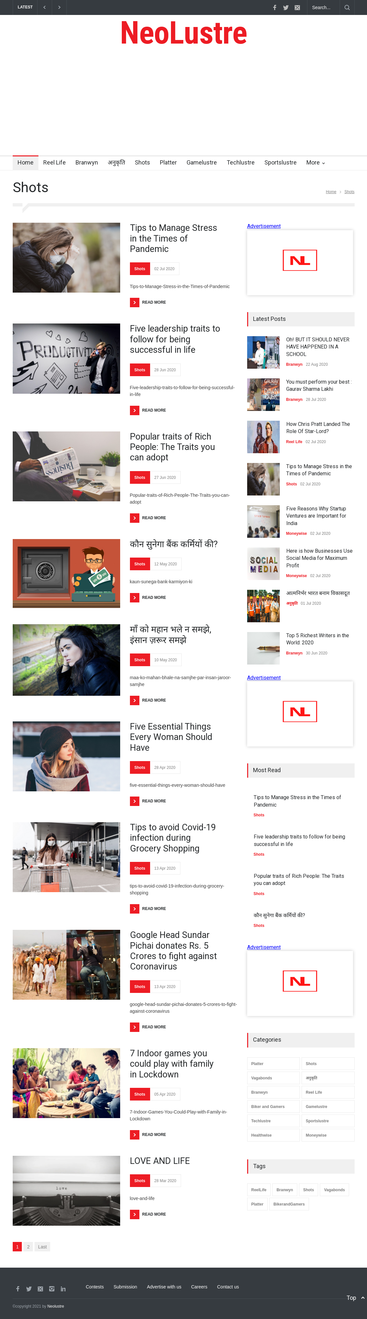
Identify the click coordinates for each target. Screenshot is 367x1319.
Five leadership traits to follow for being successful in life (175, 339)
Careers (199, 1286)
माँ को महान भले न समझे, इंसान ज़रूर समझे (170, 634)
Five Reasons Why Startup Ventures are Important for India (316, 516)
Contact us (228, 1286)
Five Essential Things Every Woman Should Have (171, 737)
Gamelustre (202, 162)
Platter (168, 162)
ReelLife (259, 1190)
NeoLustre (183, 33)
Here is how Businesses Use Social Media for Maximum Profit (319, 558)
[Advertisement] (183, 106)
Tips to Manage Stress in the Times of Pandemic (173, 238)
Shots (142, 162)
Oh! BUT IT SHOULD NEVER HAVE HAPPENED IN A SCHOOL (317, 346)
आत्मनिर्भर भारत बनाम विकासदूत (318, 593)
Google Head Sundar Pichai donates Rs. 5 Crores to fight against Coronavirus (173, 951)
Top (351, 1297)
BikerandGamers (289, 1204)
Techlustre (241, 162)
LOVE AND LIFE (160, 1161)
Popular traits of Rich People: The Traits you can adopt (172, 447)
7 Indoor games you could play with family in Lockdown (172, 1064)
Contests (95, 1286)
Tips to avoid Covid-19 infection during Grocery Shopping (173, 838)
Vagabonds (261, 1078)
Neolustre (55, 1306)
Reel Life (54, 162)
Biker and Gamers (268, 1106)
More (313, 162)
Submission (125, 1286)
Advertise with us (164, 1286)
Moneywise (316, 1135)
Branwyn (87, 162)
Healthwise (261, 1135)
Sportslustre (280, 162)
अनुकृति (116, 162)
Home (26, 162)
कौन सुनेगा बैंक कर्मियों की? (174, 544)
